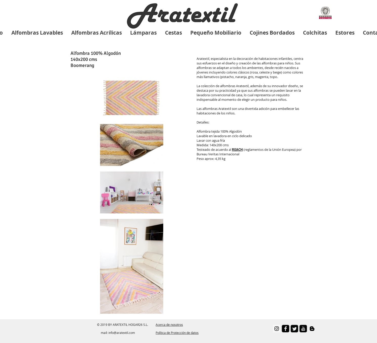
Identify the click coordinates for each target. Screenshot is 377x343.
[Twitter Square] (294, 328)
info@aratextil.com (121, 333)
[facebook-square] (285, 328)
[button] (237, 149)
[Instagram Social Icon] (276, 328)
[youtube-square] (303, 328)
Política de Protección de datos (177, 333)
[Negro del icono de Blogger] (312, 328)
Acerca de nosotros (169, 325)
